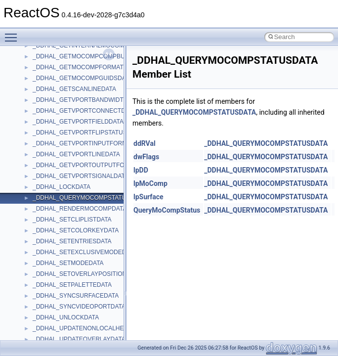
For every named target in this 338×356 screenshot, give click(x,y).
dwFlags (146, 157)
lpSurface (148, 197)
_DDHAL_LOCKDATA (61, 186)
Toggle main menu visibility (13, 33)
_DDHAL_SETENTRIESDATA (72, 241)
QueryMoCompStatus (166, 210)
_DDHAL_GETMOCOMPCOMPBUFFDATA (90, 56)
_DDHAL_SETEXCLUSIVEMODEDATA (85, 252)
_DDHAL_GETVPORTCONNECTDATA (84, 110)
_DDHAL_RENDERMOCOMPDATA (80, 208)
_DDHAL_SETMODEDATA (68, 263)
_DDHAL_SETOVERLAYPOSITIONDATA (87, 273)
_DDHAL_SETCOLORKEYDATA (76, 230)
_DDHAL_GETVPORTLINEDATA (76, 154)
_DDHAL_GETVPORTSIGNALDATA (80, 176)
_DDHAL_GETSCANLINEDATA (74, 89)
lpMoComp (150, 183)
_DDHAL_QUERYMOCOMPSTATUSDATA (89, 197)
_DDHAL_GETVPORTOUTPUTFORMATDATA (94, 165)
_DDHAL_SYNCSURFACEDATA (76, 295)
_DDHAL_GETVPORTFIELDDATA (78, 121)
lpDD (140, 170)
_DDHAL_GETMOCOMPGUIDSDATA (82, 78)
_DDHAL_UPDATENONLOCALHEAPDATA (90, 328)
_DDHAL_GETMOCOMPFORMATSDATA (87, 67)
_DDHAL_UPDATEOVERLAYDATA (79, 339)
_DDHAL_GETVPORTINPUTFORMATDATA (91, 143)
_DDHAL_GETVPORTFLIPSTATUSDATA (87, 132)
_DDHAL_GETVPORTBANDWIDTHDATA (88, 99)
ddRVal (144, 143)
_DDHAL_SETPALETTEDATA (72, 284)
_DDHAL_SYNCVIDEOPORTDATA (79, 306)
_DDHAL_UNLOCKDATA (66, 317)
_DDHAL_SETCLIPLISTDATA (72, 219)
